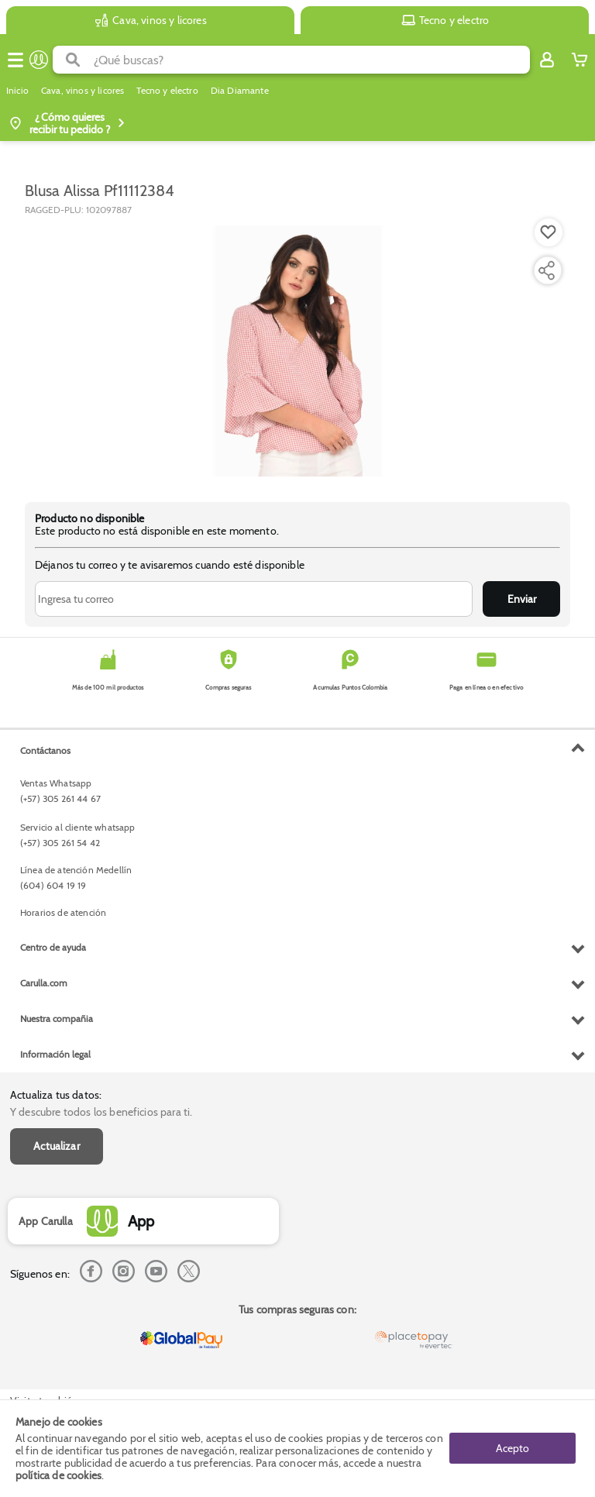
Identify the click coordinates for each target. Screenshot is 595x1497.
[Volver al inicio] (38, 59)
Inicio (17, 90)
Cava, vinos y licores (82, 90)
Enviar (521, 599)
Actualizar (56, 1146)
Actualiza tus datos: (55, 1095)
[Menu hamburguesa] (15, 59)
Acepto (512, 1448)
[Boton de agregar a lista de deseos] (548, 232)
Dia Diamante (240, 90)
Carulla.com (43, 983)
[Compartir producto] (546, 270)
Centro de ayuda (53, 947)
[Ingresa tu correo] (254, 599)
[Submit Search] (73, 59)
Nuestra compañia (56, 1018)
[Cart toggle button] (579, 59)
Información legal (55, 1054)
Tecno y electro (167, 90)
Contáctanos (45, 750)
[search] (312, 60)
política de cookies (58, 1475)
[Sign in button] (547, 59)
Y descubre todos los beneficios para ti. (101, 1112)
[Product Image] (297, 351)
